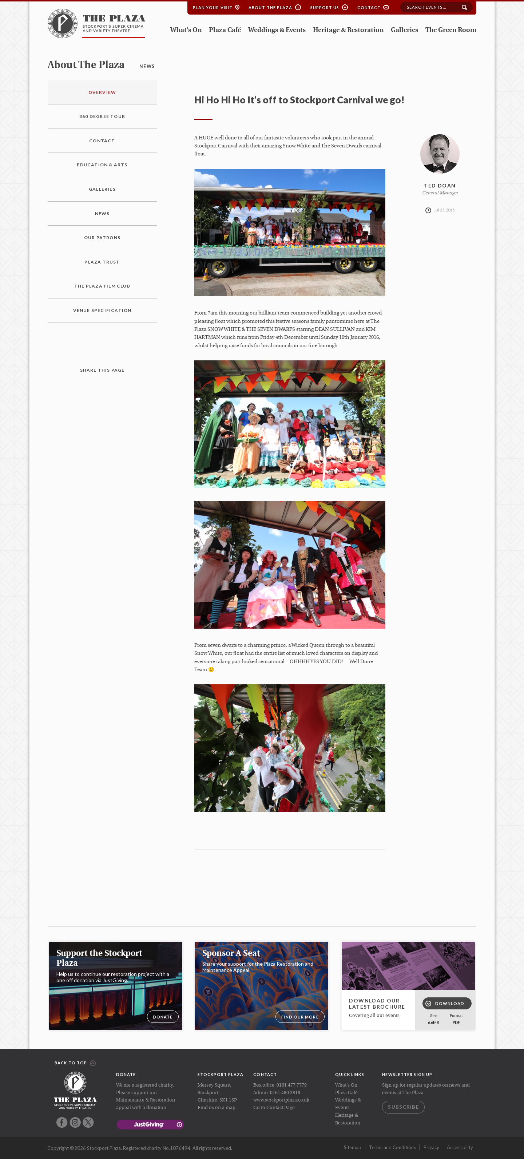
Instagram (75, 1122)
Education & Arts (102, 164)
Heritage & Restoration (348, 30)
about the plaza (86, 65)
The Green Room (450, 30)
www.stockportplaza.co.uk (281, 1100)
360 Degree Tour (102, 116)
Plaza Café (225, 30)
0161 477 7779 (292, 1085)
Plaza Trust (102, 262)
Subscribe (403, 1107)
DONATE (163, 1016)
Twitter (88, 1122)
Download (445, 1003)
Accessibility (460, 1147)
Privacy (431, 1147)
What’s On (186, 30)
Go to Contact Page (274, 1107)
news (147, 66)
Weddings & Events (277, 30)
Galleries (404, 30)
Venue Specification (102, 310)
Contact (369, 7)
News (102, 213)
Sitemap (352, 1147)
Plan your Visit (213, 7)
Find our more (299, 1016)
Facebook (62, 1122)
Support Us (325, 7)
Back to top (75, 1063)
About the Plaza (271, 7)
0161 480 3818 (285, 1093)
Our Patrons (102, 237)
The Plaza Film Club (102, 286)
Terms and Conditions (392, 1147)
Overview (102, 92)
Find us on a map (216, 1107)
